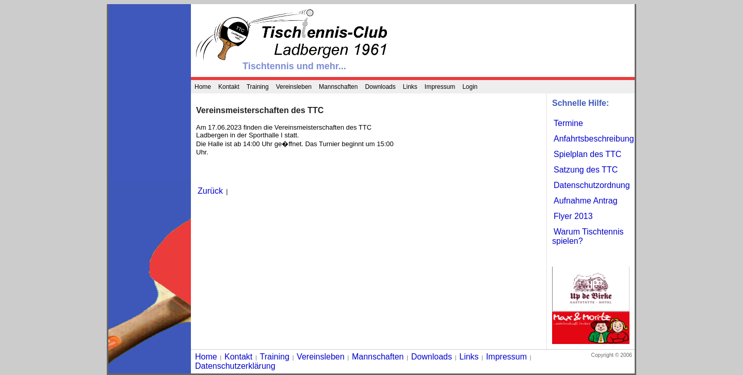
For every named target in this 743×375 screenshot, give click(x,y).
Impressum (440, 86)
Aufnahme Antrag (586, 200)
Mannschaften (338, 86)
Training (258, 86)
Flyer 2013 (573, 216)
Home (203, 86)
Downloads (380, 86)
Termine (568, 123)
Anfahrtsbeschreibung (594, 138)
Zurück (210, 190)
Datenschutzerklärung (235, 366)
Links (410, 86)
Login (469, 86)
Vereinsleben (294, 86)
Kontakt (228, 86)
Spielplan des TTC (587, 154)
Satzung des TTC (586, 169)
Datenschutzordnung (592, 185)
